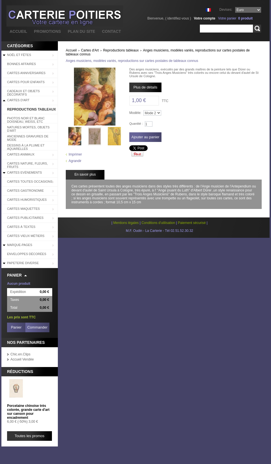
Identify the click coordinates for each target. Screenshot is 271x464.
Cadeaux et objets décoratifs (23, 92)
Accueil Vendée (22, 359)
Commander (37, 327)
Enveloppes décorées (26, 254)
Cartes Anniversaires (26, 73)
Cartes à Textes (21, 226)
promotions (47, 31)
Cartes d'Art (18, 100)
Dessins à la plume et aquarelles (26, 147)
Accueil (71, 50)
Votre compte (204, 18)
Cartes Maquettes (23, 208)
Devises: (225, 10)
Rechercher (257, 29)
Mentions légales (126, 223)
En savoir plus (85, 174)
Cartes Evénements (24, 172)
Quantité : (136, 123)
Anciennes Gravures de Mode (28, 138)
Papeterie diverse (23, 263)
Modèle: (135, 113)
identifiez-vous (178, 18)
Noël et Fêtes (19, 55)
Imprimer (75, 154)
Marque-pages (19, 245)
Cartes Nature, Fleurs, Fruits (27, 165)
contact (111, 31)
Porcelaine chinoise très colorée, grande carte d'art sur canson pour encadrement (28, 412)
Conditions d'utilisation (158, 223)
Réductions (20, 371)
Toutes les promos (30, 436)
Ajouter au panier (145, 137)
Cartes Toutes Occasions (30, 181)
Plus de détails (146, 87)
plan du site (81, 31)
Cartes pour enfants (26, 82)
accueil (18, 31)
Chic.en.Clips (20, 354)
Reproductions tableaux (31, 109)
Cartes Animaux (20, 154)
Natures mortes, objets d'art (28, 129)
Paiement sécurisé (192, 223)
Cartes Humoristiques (27, 199)
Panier (14, 275)
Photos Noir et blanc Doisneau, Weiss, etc (26, 119)
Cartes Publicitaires (25, 217)
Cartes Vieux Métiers (25, 236)
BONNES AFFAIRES (21, 64)
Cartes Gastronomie (25, 190)
